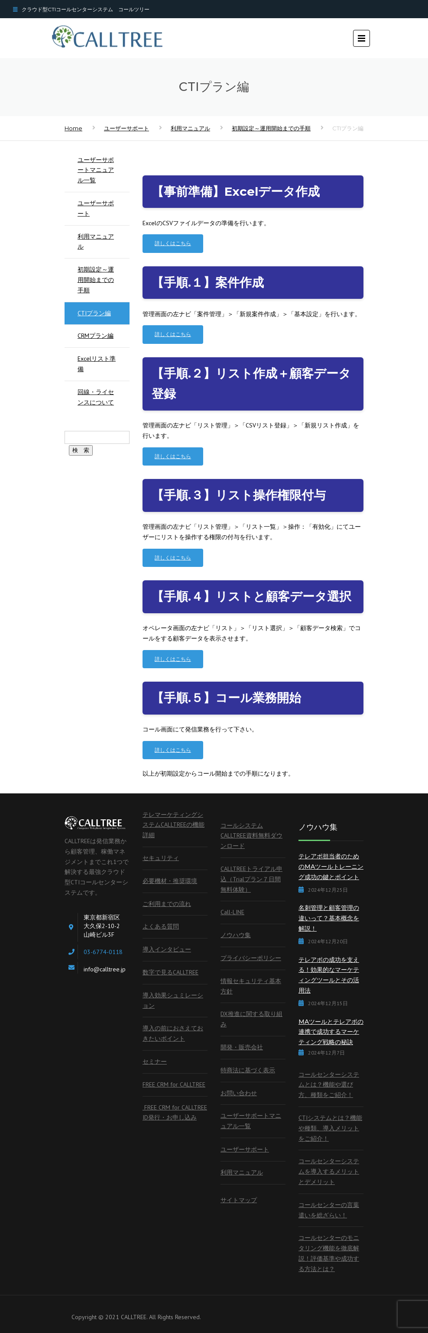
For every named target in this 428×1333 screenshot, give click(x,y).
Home (73, 128)
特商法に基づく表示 (247, 1070)
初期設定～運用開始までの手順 (271, 128)
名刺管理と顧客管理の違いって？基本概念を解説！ (328, 918)
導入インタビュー (167, 949)
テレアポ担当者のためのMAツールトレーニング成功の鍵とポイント (330, 866)
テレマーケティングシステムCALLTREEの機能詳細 (173, 825)
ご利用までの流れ (167, 904)
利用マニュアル (190, 128)
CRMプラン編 (95, 336)
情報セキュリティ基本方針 (250, 986)
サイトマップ (238, 1200)
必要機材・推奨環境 (170, 881)
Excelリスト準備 (97, 364)
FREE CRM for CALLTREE (174, 1084)
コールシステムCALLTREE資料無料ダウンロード (251, 836)
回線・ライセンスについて (96, 397)
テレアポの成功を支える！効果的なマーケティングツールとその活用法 (328, 975)
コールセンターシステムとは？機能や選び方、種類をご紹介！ (328, 1085)
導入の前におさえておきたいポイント (173, 1033)
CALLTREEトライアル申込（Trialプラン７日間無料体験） (251, 879)
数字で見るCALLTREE (170, 972)
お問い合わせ (238, 1093)
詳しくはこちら (173, 243)
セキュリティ (161, 858)
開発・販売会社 (241, 1047)
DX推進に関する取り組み (251, 1019)
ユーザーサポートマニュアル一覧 (96, 170)
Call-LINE (232, 912)
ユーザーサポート (126, 128)
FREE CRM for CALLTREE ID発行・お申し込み (175, 1112)
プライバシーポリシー (250, 958)
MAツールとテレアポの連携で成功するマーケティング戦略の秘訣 (330, 1032)
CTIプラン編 (94, 313)
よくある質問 (161, 926)
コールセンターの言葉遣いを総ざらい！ (328, 1210)
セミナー (155, 1061)
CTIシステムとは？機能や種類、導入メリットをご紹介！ (330, 1128)
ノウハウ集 (235, 935)
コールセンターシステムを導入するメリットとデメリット (328, 1171)
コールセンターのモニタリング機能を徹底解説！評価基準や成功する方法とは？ (328, 1253)
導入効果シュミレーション (173, 1000)
